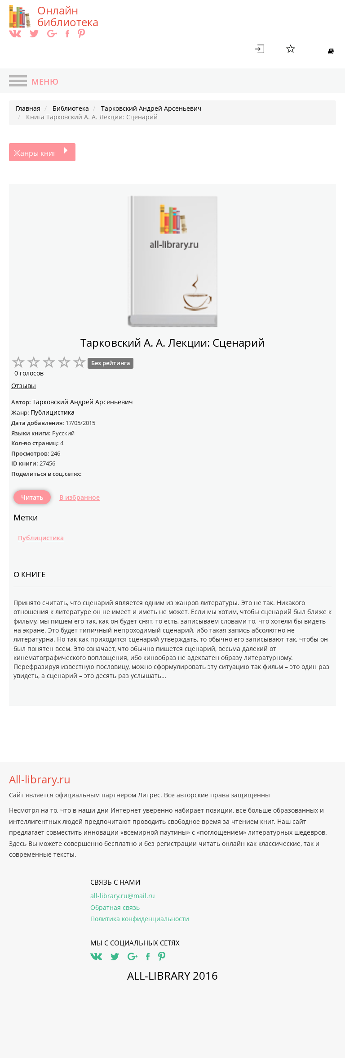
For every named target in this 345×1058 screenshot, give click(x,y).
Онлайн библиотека (67, 16)
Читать (32, 497)
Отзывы (23, 385)
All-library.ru (40, 779)
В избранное (79, 497)
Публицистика (41, 538)
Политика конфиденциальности (139, 918)
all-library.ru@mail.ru (122, 895)
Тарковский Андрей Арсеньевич (82, 402)
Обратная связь (115, 907)
